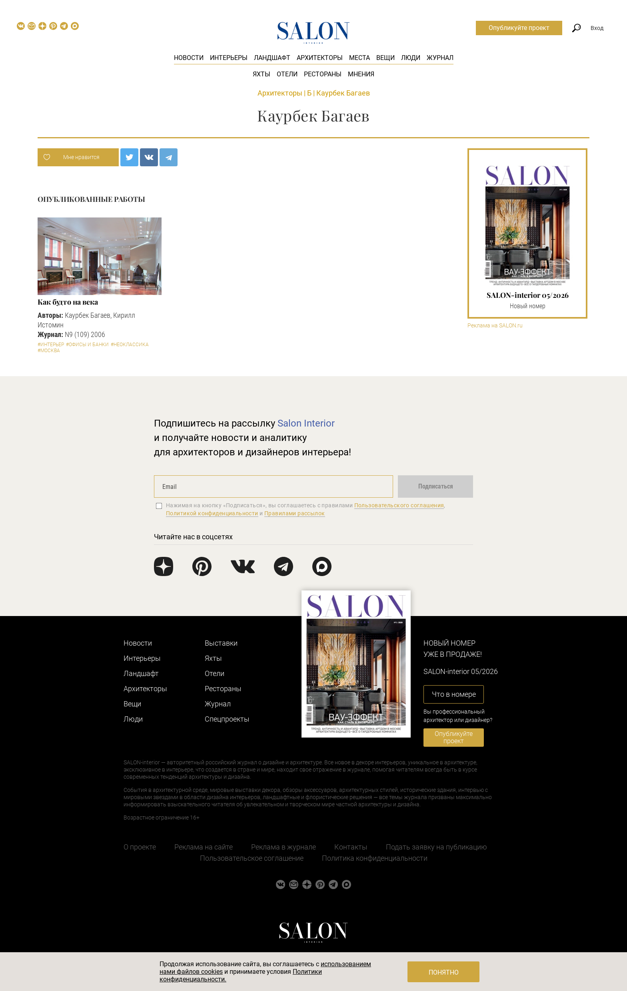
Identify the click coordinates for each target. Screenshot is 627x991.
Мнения (361, 74)
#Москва (49, 350)
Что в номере (454, 694)
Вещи (385, 58)
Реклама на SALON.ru (495, 326)
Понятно (444, 972)
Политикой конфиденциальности (212, 513)
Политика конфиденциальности (374, 858)
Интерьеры (229, 58)
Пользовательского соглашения (399, 505)
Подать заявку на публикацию (436, 847)
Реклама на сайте (203, 847)
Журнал (440, 58)
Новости (189, 58)
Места (359, 58)
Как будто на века (68, 302)
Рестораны (322, 74)
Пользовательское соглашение (252, 858)
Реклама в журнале (283, 847)
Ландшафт (272, 58)
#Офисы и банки (87, 344)
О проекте (140, 847)
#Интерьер (51, 344)
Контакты (350, 847)
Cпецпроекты (227, 719)
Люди (410, 58)
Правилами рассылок (294, 513)
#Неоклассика (130, 344)
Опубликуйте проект (519, 28)
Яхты (261, 74)
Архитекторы (320, 58)
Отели (287, 74)
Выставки (221, 643)
